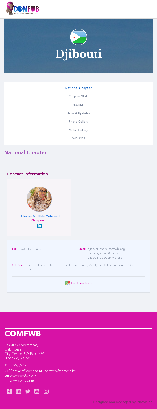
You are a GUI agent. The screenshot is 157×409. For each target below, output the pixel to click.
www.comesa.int (22, 380)
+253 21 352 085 (29, 249)
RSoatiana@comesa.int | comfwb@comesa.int (42, 371)
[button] (146, 9)
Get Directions (81, 283)
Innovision (144, 402)
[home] (21, 9)
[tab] (78, 88)
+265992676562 (21, 365)
